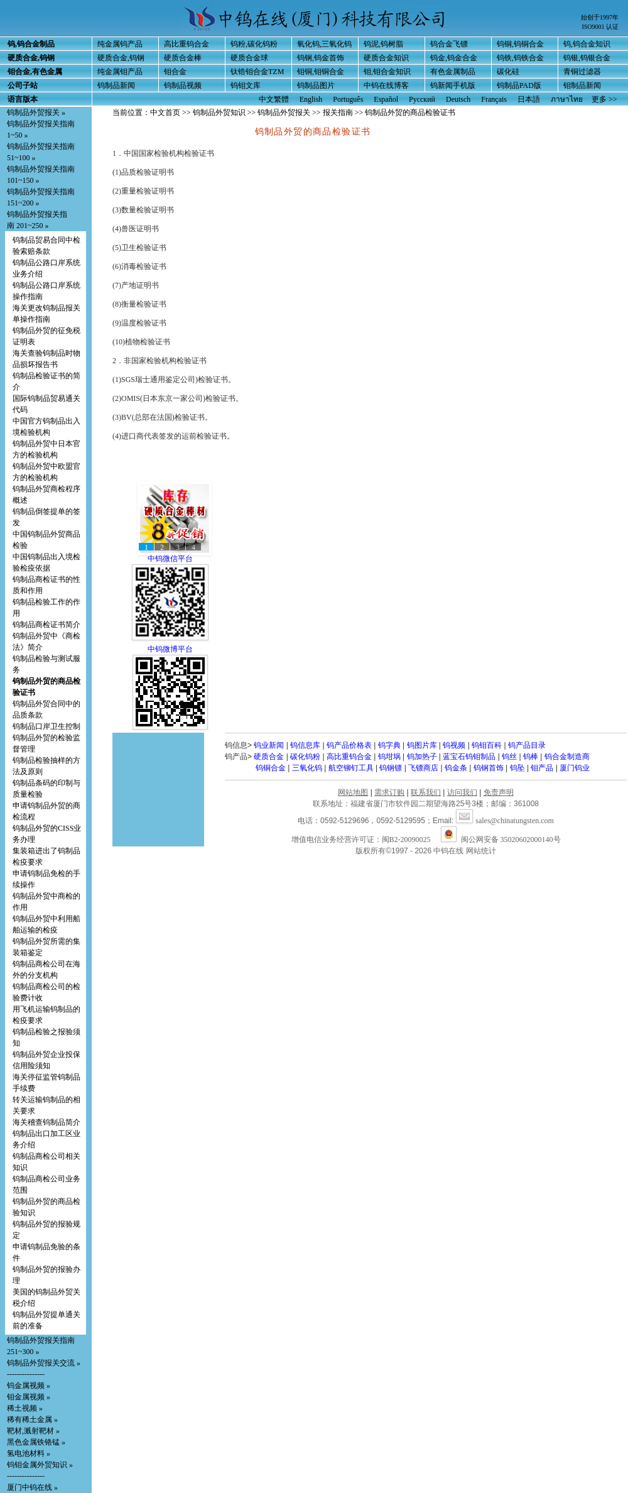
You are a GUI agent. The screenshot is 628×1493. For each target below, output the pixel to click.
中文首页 (165, 112)
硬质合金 (269, 756)
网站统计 (481, 850)
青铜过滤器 (582, 71)
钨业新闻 (269, 745)
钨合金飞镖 (449, 44)
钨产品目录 (527, 745)
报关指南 (338, 112)
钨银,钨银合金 (586, 57)
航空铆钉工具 (351, 767)
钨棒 (530, 756)
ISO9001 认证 (600, 26)
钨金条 (456, 767)
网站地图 (353, 792)
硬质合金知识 (386, 57)
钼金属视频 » (28, 1396)
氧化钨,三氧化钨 (324, 44)
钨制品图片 (316, 85)
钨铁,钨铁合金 (520, 57)
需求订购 (389, 792)
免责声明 (499, 792)
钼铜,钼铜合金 (320, 71)
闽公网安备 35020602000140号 (501, 839)
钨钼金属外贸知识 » (40, 1464)
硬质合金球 (249, 57)
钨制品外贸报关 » (36, 112)
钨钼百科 (487, 745)
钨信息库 (305, 745)
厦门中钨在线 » (32, 1487)
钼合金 (175, 71)
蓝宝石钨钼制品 (469, 756)
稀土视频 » (25, 1408)
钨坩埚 (389, 756)
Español (386, 99)
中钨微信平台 (170, 558)
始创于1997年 (600, 17)
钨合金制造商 (567, 756)
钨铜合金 (271, 767)
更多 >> (604, 99)
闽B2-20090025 (406, 839)
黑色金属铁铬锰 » (36, 1442)
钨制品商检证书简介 (46, 624)
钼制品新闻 (582, 85)
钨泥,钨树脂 (383, 44)
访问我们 (462, 792)
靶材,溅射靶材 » (33, 1430)
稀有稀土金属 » (32, 1419)
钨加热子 (422, 756)
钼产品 (542, 767)
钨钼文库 (245, 85)
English (311, 99)
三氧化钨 (307, 767)
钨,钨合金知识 (586, 44)
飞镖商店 (423, 767)
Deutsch (458, 99)
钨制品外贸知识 (219, 112)
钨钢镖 (390, 767)
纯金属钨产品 (120, 44)
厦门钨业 (575, 767)
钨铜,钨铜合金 (520, 44)
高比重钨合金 (186, 44)
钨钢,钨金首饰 (320, 57)
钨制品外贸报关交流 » (43, 1363)
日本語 (528, 99)
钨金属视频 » (28, 1385)
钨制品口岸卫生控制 (46, 726)
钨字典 (389, 745)
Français (494, 99)
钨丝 (509, 756)
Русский (422, 99)
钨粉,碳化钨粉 (254, 44)
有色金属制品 (452, 71)
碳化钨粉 (305, 756)
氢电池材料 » (28, 1453)
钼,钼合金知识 (387, 71)
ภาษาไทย (567, 99)
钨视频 (454, 745)
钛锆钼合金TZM (257, 71)
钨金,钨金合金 (453, 57)
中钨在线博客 (386, 85)
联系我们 (426, 792)
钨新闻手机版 (452, 85)
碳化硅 (508, 71)
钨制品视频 (183, 85)
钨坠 (517, 767)
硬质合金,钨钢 (120, 57)
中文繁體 (274, 99)
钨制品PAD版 (519, 85)
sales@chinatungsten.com (505, 820)
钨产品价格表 (349, 745)
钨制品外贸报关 (283, 112)
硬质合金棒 (183, 57)
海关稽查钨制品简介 (46, 1122)
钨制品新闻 (116, 85)
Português (348, 99)
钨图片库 (422, 745)
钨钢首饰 (489, 767)
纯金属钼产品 (120, 71)
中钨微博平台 (170, 649)
